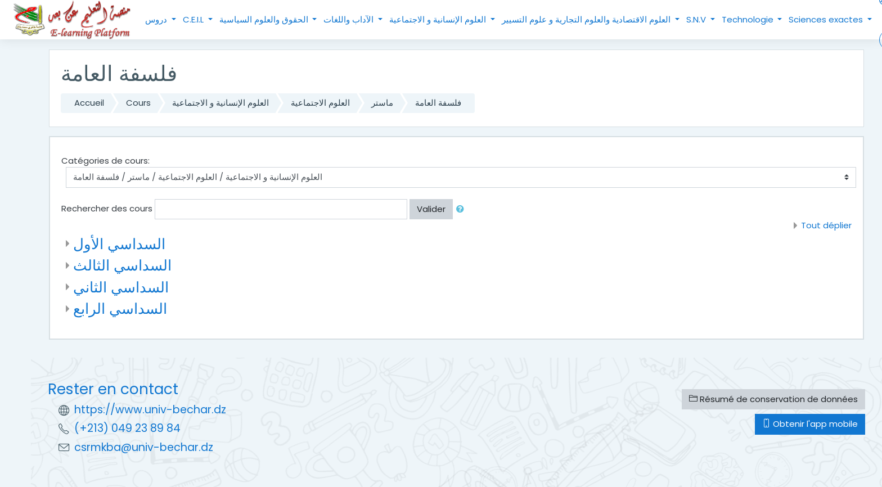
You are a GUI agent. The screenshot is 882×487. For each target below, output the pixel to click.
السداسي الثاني (121, 287)
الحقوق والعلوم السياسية (264, 19)
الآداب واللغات (349, 19)
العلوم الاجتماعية (320, 103)
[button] (462, 209)
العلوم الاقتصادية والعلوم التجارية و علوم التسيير (587, 19)
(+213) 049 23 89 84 (127, 428)
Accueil (89, 103)
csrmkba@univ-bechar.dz (143, 447)
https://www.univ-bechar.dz (150, 409)
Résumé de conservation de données (773, 399)
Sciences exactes (827, 19)
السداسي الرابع (120, 308)
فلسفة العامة (438, 103)
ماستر (382, 103)
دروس (157, 19)
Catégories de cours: (105, 160)
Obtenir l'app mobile (810, 424)
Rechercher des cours (106, 208)
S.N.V (697, 19)
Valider (431, 209)
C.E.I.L (194, 19)
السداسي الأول (119, 243)
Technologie (749, 19)
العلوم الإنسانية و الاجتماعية (438, 19)
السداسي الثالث (122, 265)
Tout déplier (826, 225)
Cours (138, 103)
